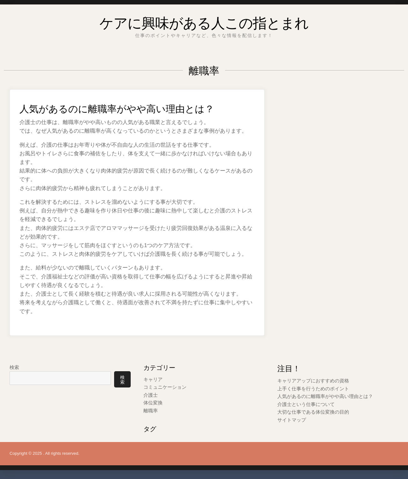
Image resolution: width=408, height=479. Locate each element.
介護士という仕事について (306, 403)
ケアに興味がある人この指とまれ (204, 20)
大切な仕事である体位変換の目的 (313, 411)
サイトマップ (291, 419)
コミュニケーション (164, 387)
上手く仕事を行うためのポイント (313, 388)
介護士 (150, 394)
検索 (14, 367)
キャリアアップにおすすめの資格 (313, 380)
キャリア (153, 379)
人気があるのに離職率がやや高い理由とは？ (135, 107)
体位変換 (153, 402)
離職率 (150, 410)
